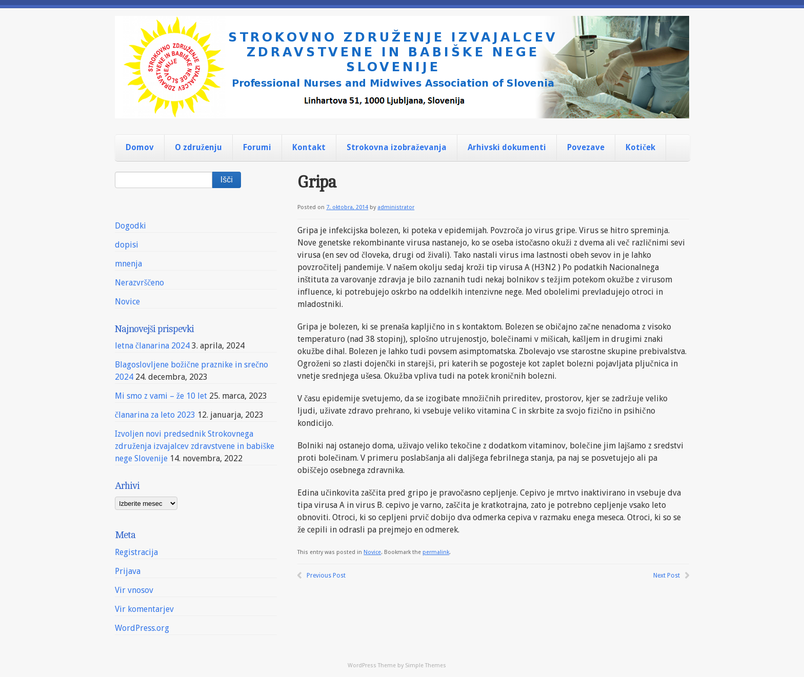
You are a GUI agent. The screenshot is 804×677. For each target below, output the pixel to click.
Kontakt (309, 147)
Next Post (666, 575)
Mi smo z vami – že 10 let (161, 396)
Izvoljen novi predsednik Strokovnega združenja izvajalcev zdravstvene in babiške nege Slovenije (194, 446)
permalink (436, 552)
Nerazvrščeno (139, 283)
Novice (372, 552)
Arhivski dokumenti (507, 147)
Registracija (136, 552)
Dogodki (130, 226)
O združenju (198, 147)
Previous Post (326, 575)
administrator (395, 207)
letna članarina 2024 (152, 346)
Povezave (586, 147)
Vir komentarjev (144, 609)
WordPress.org (142, 628)
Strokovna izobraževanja (397, 147)
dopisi (126, 245)
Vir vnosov (134, 590)
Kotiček (640, 147)
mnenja (128, 264)
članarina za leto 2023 (155, 415)
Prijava (127, 571)
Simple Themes (425, 665)
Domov (140, 147)
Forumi (257, 147)
